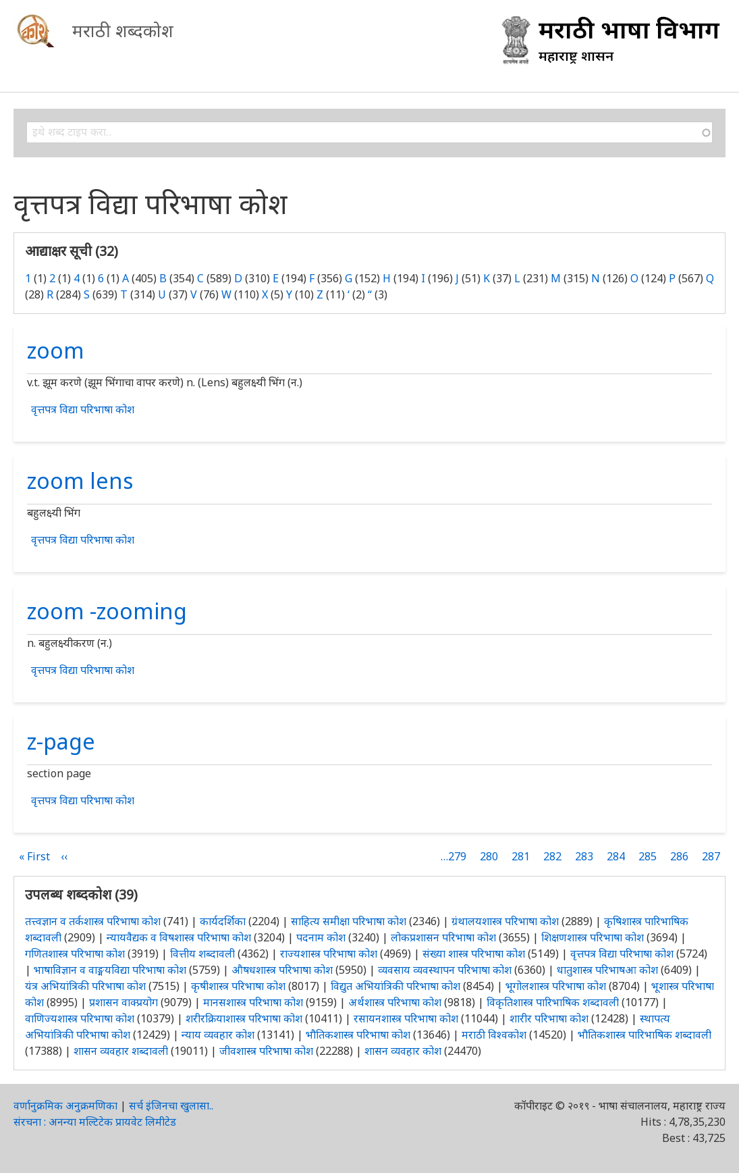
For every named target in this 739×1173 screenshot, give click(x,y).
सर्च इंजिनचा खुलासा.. (171, 1105)
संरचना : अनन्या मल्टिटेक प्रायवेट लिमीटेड (94, 1121)
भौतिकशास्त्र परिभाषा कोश (358, 1034)
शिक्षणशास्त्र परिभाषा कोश (592, 937)
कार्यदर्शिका (223, 921)
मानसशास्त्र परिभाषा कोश (253, 1002)
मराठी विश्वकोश (494, 1034)
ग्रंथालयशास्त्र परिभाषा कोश (505, 921)
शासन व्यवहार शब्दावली (121, 1050)
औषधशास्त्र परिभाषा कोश (282, 969)
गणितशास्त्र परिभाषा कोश (75, 953)
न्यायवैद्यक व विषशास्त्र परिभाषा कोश (179, 937)
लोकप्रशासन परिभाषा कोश (443, 937)
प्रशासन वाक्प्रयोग (123, 1002)
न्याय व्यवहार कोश (218, 1034)
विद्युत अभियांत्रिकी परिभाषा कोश (395, 986)
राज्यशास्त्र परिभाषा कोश (328, 953)
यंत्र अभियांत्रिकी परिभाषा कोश (85, 986)
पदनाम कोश (321, 937)
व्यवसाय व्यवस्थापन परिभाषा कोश (445, 969)
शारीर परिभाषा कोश (549, 1018)
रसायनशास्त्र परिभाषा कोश (406, 1018)
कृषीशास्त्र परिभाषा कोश (238, 986)
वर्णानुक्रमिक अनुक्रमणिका (65, 1105)
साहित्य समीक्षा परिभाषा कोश (348, 921)
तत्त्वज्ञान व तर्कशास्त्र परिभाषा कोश (93, 921)
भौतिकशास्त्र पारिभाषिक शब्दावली (644, 1034)
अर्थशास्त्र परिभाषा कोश (394, 1002)
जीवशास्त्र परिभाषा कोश (266, 1050)
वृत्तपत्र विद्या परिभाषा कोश (82, 409)
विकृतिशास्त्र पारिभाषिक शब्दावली (554, 1002)
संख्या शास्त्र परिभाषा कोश (473, 953)
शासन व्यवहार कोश (402, 1050)
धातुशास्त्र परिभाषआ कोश (607, 969)
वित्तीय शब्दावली (202, 953)
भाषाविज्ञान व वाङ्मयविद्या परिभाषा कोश (110, 969)
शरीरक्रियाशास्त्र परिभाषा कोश (244, 1018)
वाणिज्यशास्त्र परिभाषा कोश (79, 1018)
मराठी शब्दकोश (122, 30)
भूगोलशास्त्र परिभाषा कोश (555, 986)
